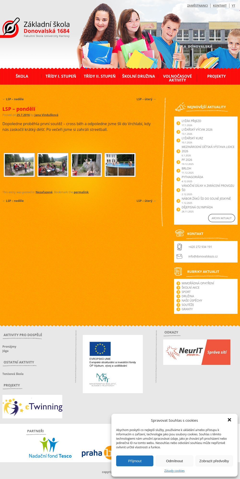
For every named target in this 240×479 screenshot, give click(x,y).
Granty (187, 309)
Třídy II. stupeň (100, 76)
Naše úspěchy (192, 300)
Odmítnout (174, 461)
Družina (188, 296)
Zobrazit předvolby (214, 461)
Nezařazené (44, 192)
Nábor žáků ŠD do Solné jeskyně (206, 199)
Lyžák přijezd (191, 121)
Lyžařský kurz (192, 138)
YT (233, 6)
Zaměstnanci (197, 6)
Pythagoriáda (192, 177)
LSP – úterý (146, 99)
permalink (81, 192)
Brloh (186, 168)
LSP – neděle (13, 99)
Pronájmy (9, 347)
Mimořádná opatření (198, 283)
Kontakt (220, 6)
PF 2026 (187, 160)
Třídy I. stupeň (61, 76)
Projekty (216, 76)
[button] (230, 420)
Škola (22, 76)
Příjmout (135, 461)
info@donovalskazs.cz (203, 256)
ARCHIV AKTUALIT (222, 218)
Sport (186, 292)
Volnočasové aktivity (177, 78)
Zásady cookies (174, 471)
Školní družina (138, 76)
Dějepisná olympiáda (197, 207)
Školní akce (190, 288)
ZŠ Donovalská (28, 28)
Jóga (5, 351)
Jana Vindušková (46, 115)
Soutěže (188, 305)
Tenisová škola (13, 374)
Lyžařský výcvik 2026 (197, 130)
